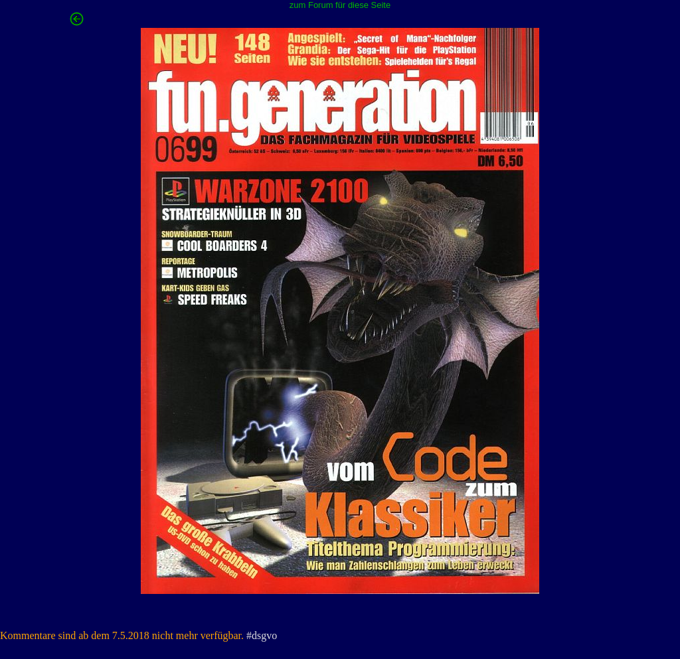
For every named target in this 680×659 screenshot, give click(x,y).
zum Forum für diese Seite (340, 5)
